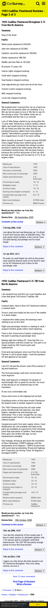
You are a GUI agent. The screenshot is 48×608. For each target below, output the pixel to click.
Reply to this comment (13, 246)
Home (4, 594)
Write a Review (24, 584)
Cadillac (12, 594)
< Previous (6, 590)
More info (20, 606)
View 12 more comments (24, 576)
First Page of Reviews (24, 581)
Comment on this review (12, 222)
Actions (41, 222)
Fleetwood (23, 594)
